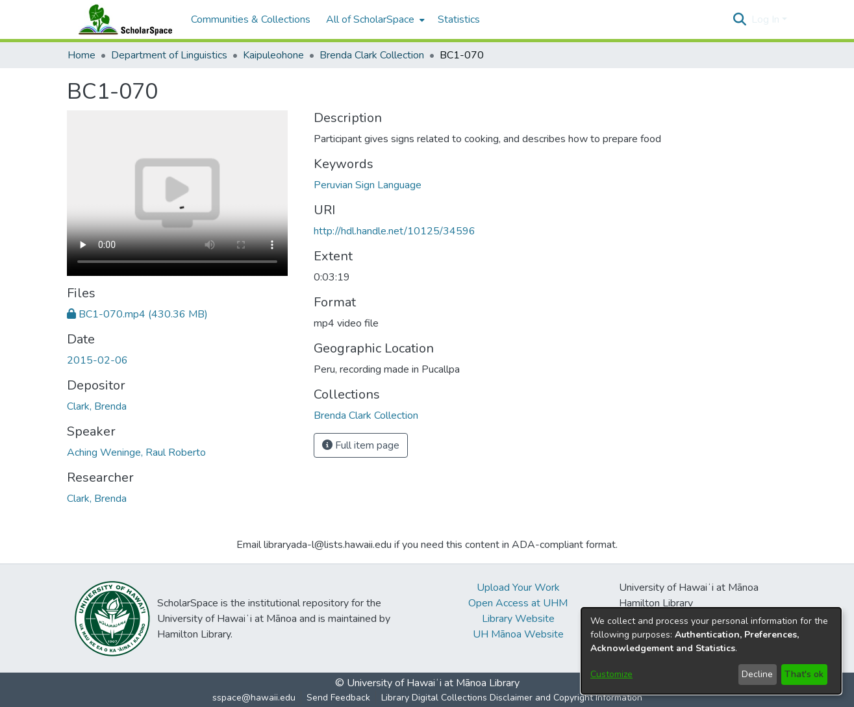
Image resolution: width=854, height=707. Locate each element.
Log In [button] (766, 19)
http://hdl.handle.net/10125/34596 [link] (394, 231)
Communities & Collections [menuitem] (250, 19)
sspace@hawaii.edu (253, 697)
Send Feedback (338, 697)
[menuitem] (374, 19)
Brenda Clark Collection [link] (372, 55)
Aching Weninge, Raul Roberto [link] (136, 452)
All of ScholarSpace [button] (370, 19)
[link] (137, 314)
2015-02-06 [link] (97, 360)
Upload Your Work (518, 587)
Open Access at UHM (518, 603)
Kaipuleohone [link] (273, 55)
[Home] (123, 19)
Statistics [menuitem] (459, 19)
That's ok (804, 674)
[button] (740, 19)
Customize (611, 674)
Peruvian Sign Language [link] (367, 185)
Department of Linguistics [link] (169, 55)
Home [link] (81, 55)
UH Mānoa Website (518, 634)
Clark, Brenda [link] (97, 406)
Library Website (518, 619)
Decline (757, 674)
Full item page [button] (360, 445)
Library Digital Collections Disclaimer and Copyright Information (511, 697)
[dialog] (711, 651)
